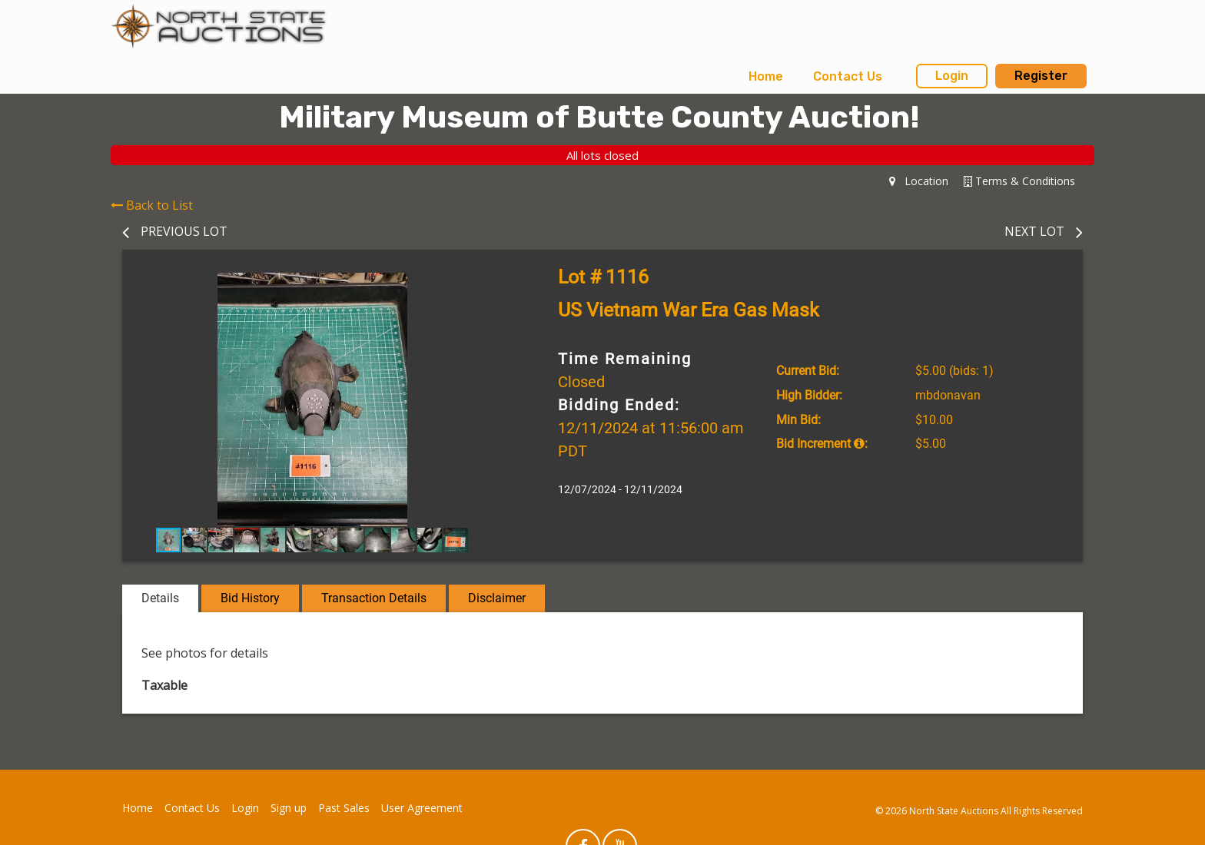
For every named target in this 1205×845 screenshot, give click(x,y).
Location (918, 181)
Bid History (250, 598)
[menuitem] (766, 77)
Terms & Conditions (1019, 181)
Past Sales (344, 807)
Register (1040, 75)
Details (160, 598)
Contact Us (847, 76)
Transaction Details (374, 598)
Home (766, 76)
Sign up (289, 807)
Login (951, 75)
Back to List (152, 205)
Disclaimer (497, 598)
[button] (488, 286)
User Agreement (422, 807)
